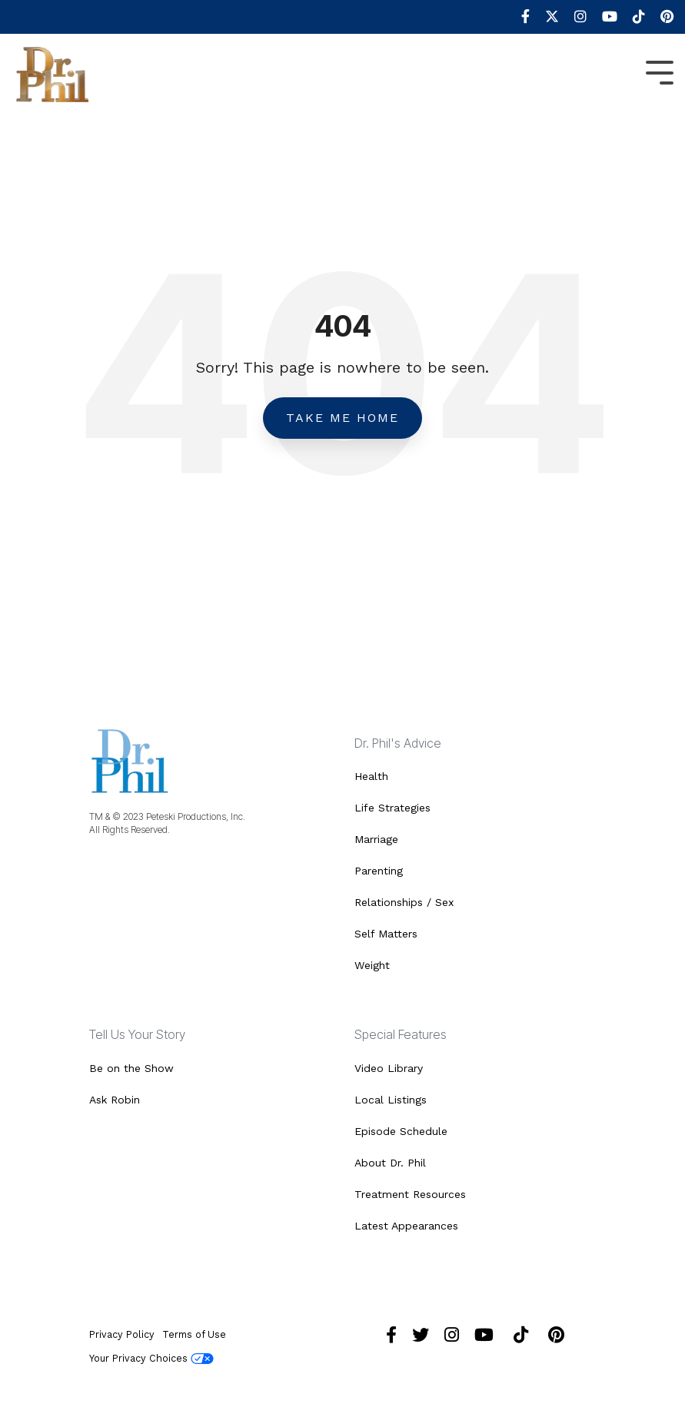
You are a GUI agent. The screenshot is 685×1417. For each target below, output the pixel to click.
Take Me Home (342, 417)
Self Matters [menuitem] (385, 934)
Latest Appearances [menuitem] (406, 1226)
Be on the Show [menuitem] (131, 1068)
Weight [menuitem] (372, 965)
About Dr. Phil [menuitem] (390, 1162)
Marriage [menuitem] (376, 839)
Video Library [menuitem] (388, 1068)
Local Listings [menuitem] (390, 1099)
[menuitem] (518, 17)
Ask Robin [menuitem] (114, 1099)
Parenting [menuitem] (378, 870)
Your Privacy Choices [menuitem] (151, 1358)
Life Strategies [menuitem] (392, 807)
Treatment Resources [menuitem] (410, 1194)
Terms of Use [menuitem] (194, 1334)
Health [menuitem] (371, 776)
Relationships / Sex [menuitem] (404, 902)
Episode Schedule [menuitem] (400, 1131)
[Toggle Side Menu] (659, 71)
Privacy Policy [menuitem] (122, 1334)
